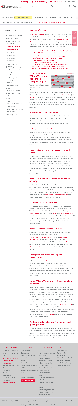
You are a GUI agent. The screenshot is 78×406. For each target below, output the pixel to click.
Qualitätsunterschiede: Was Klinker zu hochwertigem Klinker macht (46, 381)
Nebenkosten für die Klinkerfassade (56, 195)
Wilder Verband (12, 49)
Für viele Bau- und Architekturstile (44, 61)
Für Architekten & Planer (14, 36)
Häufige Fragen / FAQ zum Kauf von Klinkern (14, 110)
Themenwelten (62, 353)
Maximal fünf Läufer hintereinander (45, 53)
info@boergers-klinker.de (34, 1)
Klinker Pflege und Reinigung (12, 82)
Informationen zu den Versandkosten (28, 357)
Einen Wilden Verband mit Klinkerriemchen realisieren (48, 66)
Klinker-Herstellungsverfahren (13, 90)
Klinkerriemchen (49, 314)
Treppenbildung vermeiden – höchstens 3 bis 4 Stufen (51, 57)
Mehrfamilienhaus (67, 213)
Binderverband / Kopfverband (12, 59)
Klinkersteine (33, 97)
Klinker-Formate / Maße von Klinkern (13, 42)
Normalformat (33, 237)
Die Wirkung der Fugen (13, 78)
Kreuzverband (11, 55)
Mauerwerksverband (13, 46)
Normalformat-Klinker (65, 304)
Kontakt (8, 98)
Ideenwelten (61, 355)
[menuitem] (41, 6)
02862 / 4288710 (55, 1)
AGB (22, 372)
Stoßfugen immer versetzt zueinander (45, 55)
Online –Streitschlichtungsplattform (29, 369)
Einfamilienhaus (34, 213)
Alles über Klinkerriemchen (44, 357)
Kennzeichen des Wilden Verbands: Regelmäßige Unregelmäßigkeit (52, 51)
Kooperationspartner (28, 377)
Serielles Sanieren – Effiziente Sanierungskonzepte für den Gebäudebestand (13, 67)
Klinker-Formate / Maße (65, 358)
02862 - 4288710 (10, 350)
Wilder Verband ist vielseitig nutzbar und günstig (46, 59)
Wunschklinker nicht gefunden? (12, 74)
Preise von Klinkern (12, 86)
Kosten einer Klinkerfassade (55, 261)
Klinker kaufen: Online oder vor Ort (13, 94)
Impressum (24, 375)
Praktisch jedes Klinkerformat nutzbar (45, 63)
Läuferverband (11, 52)
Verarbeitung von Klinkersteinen (11, 115)
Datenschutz (25, 353)
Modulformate (68, 242)
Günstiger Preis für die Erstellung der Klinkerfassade (50, 65)
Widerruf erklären (28, 380)
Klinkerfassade (10, 106)
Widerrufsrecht (26, 351)
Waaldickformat (47, 237)
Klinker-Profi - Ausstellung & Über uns (14, 102)
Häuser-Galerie (62, 351)
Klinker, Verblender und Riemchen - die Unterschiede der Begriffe (46, 371)
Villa (54, 213)
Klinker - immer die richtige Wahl (45, 364)
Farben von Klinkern (12, 39)
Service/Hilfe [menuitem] (70, 2)
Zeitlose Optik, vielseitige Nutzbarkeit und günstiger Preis (49, 68)
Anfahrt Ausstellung (9, 383)
